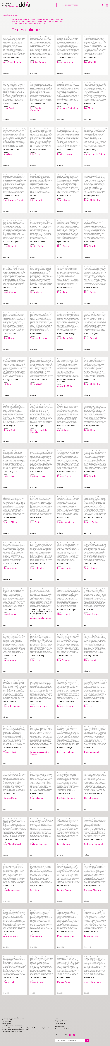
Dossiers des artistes (69, 5)
